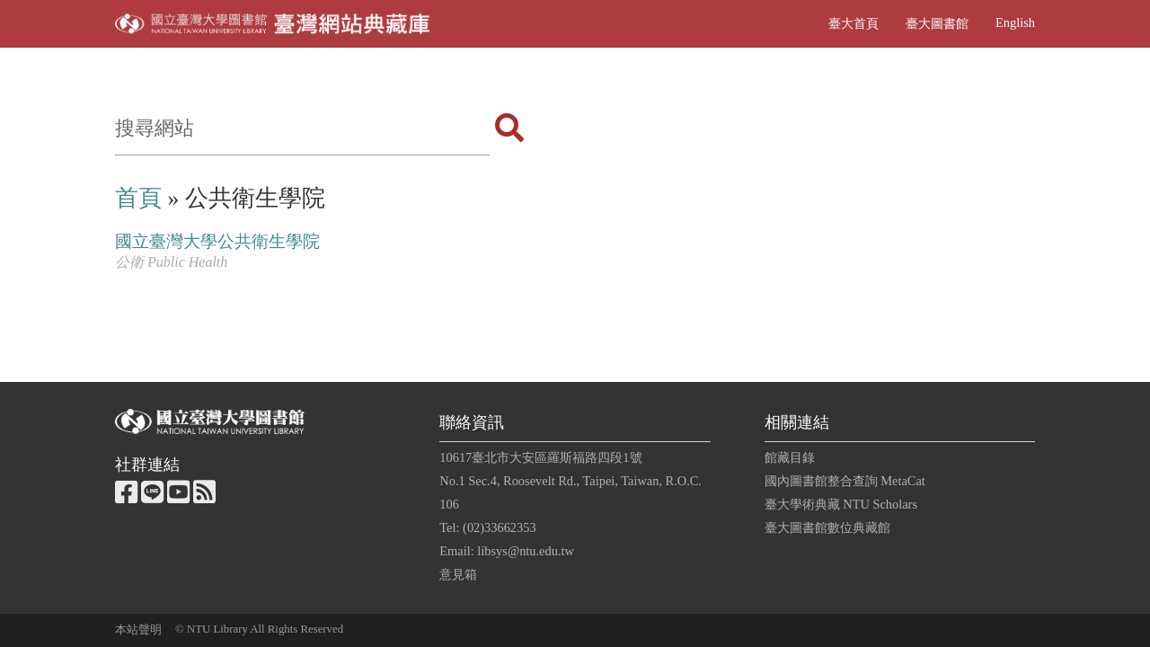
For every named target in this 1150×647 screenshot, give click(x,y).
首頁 (138, 198)
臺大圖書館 (937, 23)
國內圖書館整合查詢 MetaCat (845, 481)
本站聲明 (138, 630)
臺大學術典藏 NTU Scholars (841, 504)
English (1015, 22)
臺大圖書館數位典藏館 (827, 527)
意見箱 (458, 574)
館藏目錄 (790, 457)
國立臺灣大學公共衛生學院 (217, 241)
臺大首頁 (853, 23)
